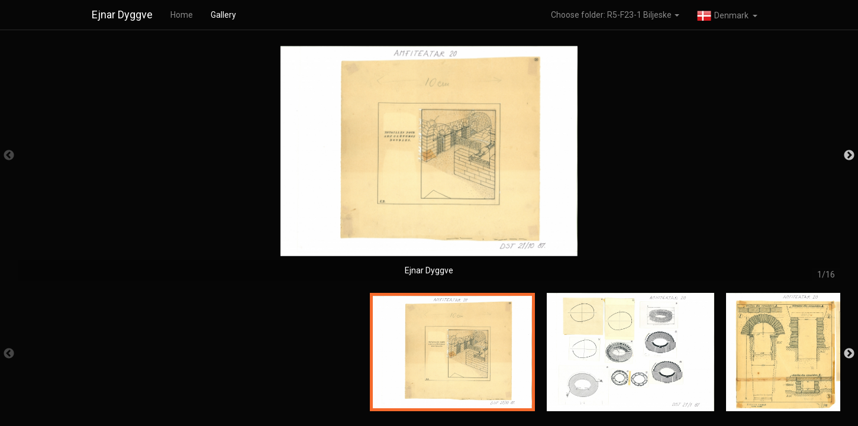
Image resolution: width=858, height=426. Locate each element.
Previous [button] (9, 156)
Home (181, 15)
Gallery (223, 15)
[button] (727, 15)
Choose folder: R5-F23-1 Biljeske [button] (615, 15)
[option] (429, 161)
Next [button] (849, 156)
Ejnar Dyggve (122, 14)
